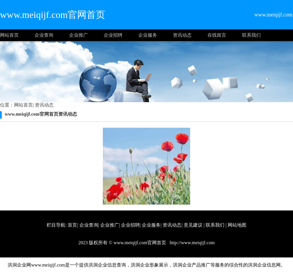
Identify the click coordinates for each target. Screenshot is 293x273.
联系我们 (251, 35)
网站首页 (9, 35)
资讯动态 (182, 35)
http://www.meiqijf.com (191, 242)
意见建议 (193, 225)
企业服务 (147, 35)
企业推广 (78, 35)
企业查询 (44, 35)
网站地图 (237, 225)
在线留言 (216, 35)
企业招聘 (113, 35)
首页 (72, 225)
